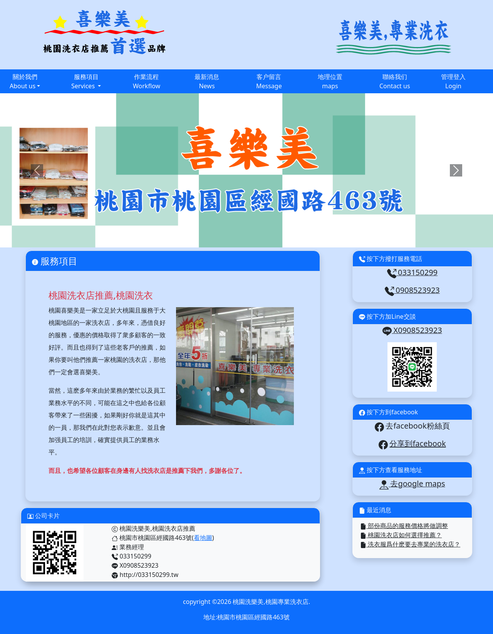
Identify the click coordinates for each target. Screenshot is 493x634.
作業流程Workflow (146, 81)
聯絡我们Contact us (394, 81)
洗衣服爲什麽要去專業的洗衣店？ (410, 544)
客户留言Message (269, 81)
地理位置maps (330, 81)
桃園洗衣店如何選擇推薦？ (401, 535)
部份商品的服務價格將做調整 (404, 525)
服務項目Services (85, 81)
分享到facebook (417, 443)
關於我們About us (23, 81)
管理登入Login (453, 81)
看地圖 (203, 537)
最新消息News (207, 81)
